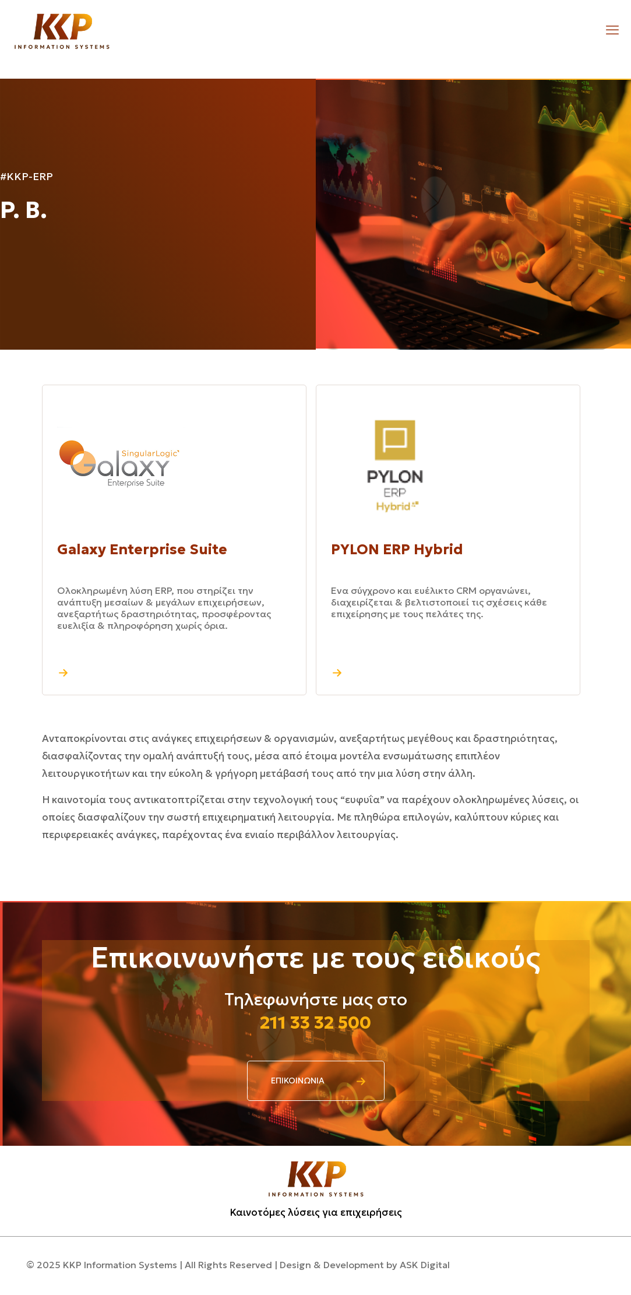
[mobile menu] (612, 30)
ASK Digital (425, 1265)
